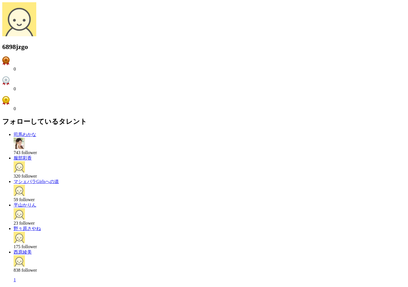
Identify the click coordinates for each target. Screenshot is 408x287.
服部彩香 (23, 158)
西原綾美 (23, 252)
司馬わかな (25, 134)
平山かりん (25, 205)
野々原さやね (27, 228)
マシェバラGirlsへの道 (36, 181)
